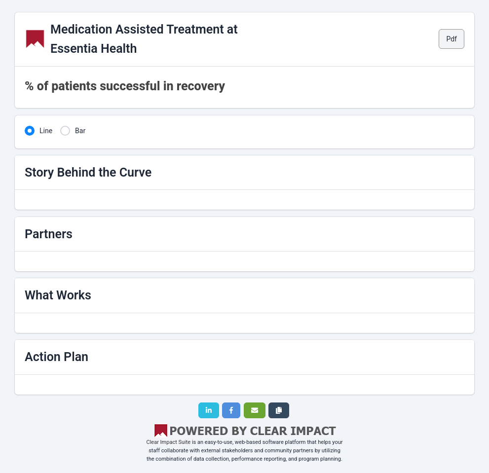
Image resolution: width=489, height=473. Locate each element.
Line (45, 131)
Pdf (451, 39)
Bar (80, 131)
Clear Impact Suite (169, 442)
